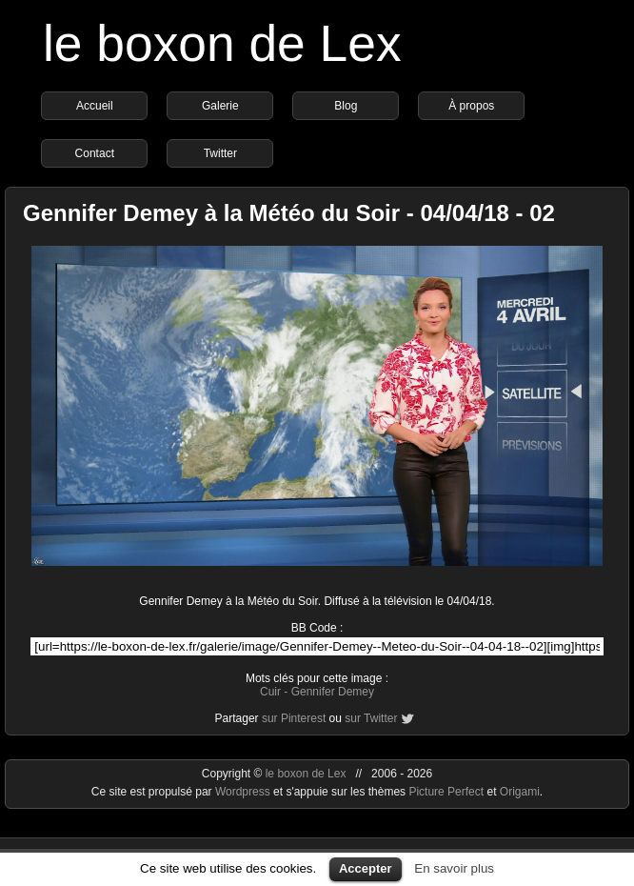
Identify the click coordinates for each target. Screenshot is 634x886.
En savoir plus (454, 868)
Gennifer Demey (332, 691)
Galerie (220, 105)
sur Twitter (371, 718)
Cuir (270, 691)
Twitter (220, 153)
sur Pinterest (294, 718)
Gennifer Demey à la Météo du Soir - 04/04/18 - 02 (289, 213)
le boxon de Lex (222, 43)
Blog (345, 105)
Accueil (94, 105)
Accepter (365, 868)
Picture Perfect (446, 791)
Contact (94, 153)
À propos (471, 105)
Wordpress (244, 791)
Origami (520, 791)
